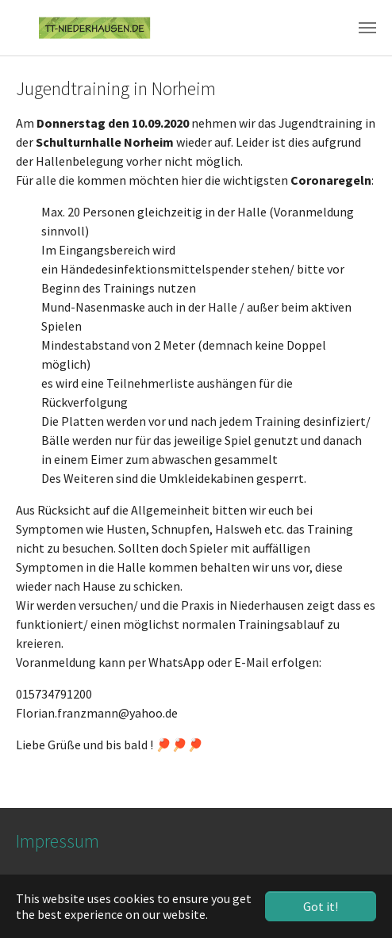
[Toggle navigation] (367, 27)
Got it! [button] (320, 906)
